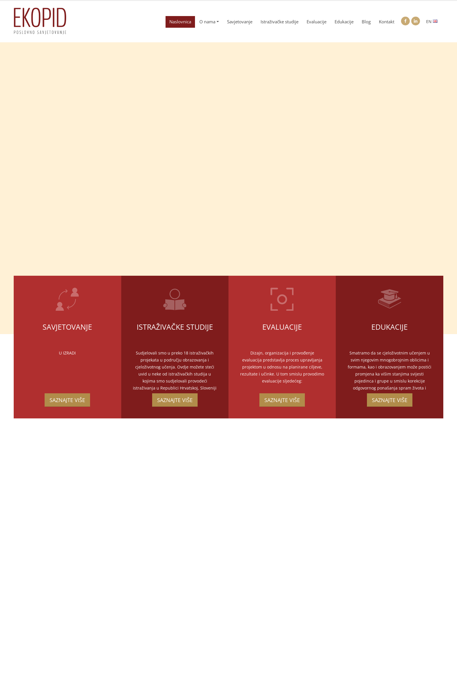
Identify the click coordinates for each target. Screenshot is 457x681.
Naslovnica (180, 22)
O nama (207, 22)
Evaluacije (316, 22)
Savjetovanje (239, 22)
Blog (366, 22)
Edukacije (344, 22)
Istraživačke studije (279, 22)
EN (431, 21)
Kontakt (386, 22)
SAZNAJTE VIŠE (67, 400)
